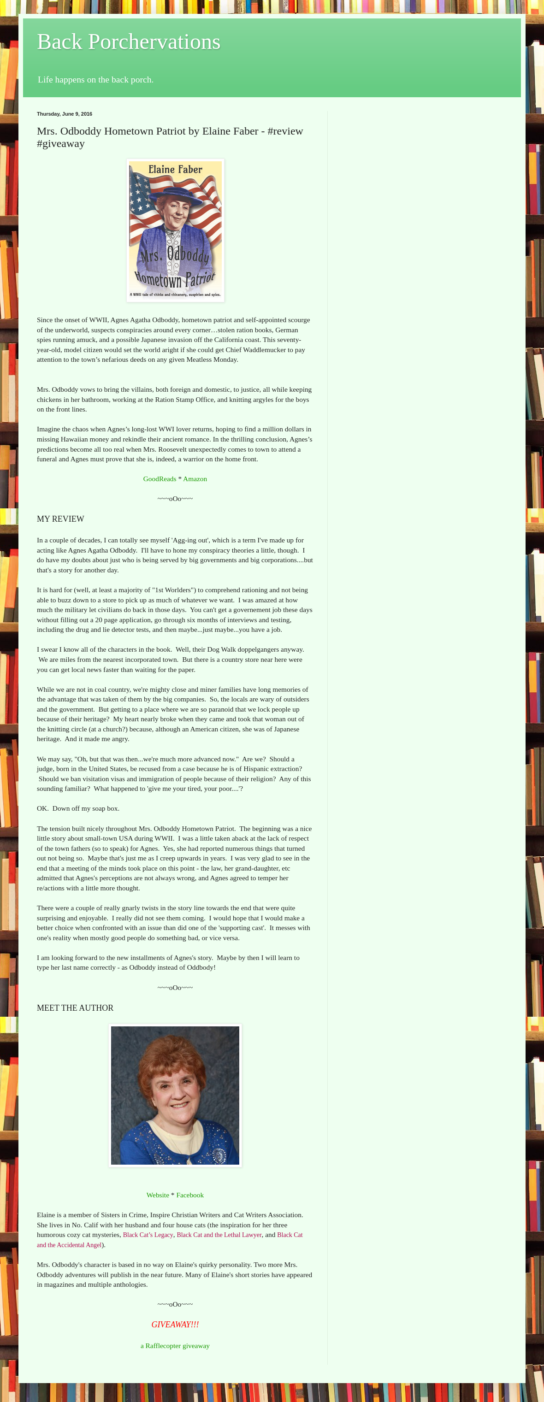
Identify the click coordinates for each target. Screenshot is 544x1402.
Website (158, 1195)
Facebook (190, 1195)
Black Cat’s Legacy (148, 1234)
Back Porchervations (129, 41)
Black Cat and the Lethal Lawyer (219, 1234)
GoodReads (160, 479)
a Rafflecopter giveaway (175, 1345)
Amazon (195, 479)
